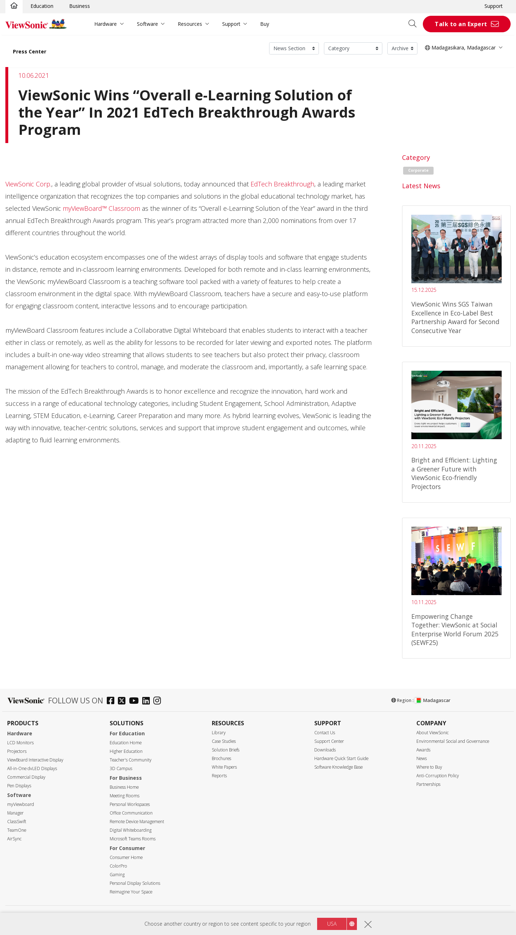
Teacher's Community (131, 760)
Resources (190, 23)
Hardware (105, 23)
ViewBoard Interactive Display (35, 760)
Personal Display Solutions (135, 883)
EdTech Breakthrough (282, 184)
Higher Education (126, 751)
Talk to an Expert (461, 24)
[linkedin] (147, 701)
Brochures (221, 758)
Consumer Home (126, 857)
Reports (219, 776)
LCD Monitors (20, 743)
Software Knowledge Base (338, 767)
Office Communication (131, 813)
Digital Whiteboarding (131, 830)
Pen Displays (19, 786)
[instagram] (158, 701)
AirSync (14, 839)
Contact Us (324, 733)
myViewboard (20, 804)
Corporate (418, 170)
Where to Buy (429, 767)
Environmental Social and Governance (452, 741)
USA (331, 923)
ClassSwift (16, 821)
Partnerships (428, 784)
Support (493, 6)
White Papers (224, 767)
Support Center (329, 741)
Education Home (126, 743)
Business (79, 6)
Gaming (117, 875)
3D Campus (121, 768)
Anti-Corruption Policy (437, 776)
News (421, 758)
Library (219, 733)
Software (147, 23)
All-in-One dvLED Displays (32, 768)
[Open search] (415, 24)
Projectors (17, 751)
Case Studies (224, 741)
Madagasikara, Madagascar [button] (460, 47)
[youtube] (135, 701)
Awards (423, 750)
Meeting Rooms (124, 796)
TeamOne (16, 830)
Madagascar (432, 700)
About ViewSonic (432, 733)
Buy (264, 23)
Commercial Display (26, 777)
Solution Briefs (225, 750)
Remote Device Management (137, 821)
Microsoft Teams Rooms (133, 839)
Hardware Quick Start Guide (341, 758)
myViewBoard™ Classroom (101, 208)
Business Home (124, 787)
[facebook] (112, 701)
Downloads (325, 750)
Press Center (29, 51)
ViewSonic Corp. (28, 184)
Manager (15, 813)
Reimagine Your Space (131, 892)
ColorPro (118, 866)
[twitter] (123, 701)
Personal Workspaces (130, 804)
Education (41, 6)
